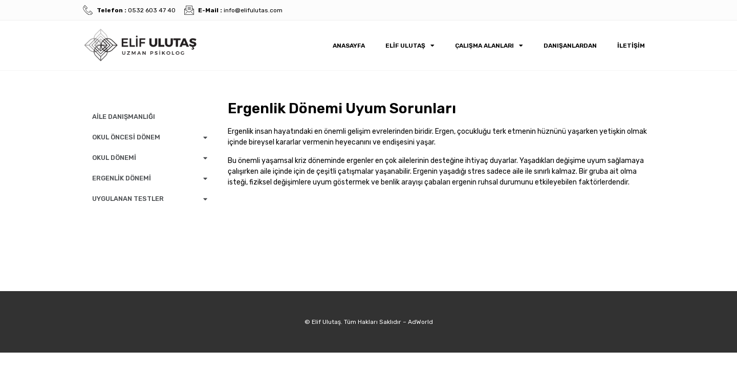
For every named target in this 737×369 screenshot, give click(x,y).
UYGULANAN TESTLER (149, 199)
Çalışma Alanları (489, 45)
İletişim (631, 45)
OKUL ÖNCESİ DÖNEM (149, 137)
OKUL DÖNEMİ (149, 158)
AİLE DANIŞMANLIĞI (123, 116)
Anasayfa (349, 45)
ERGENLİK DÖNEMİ (149, 178)
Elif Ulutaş (410, 45)
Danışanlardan (570, 45)
